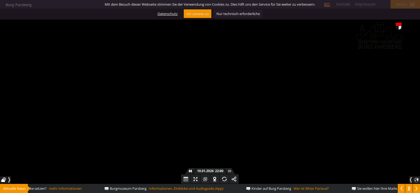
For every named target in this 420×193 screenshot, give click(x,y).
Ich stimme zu (197, 13)
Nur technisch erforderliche (238, 13)
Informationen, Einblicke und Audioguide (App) (167, 188)
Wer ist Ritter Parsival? (291, 188)
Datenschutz (168, 13)
